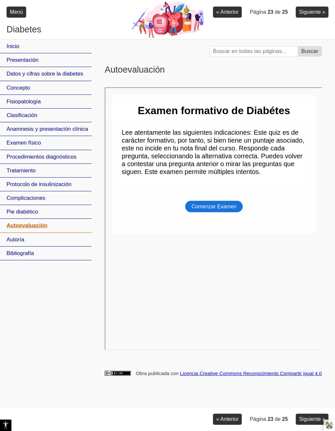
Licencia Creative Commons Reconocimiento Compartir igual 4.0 (251, 373)
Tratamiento (21, 170)
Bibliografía (20, 253)
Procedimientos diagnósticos (42, 157)
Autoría (15, 239)
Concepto (18, 88)
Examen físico (24, 143)
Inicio (13, 46)
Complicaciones (26, 198)
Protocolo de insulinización (39, 184)
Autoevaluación (27, 225)
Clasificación (22, 115)
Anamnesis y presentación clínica (47, 129)
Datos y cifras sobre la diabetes (45, 74)
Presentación (23, 60)
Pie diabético (22, 212)
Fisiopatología (24, 101)
